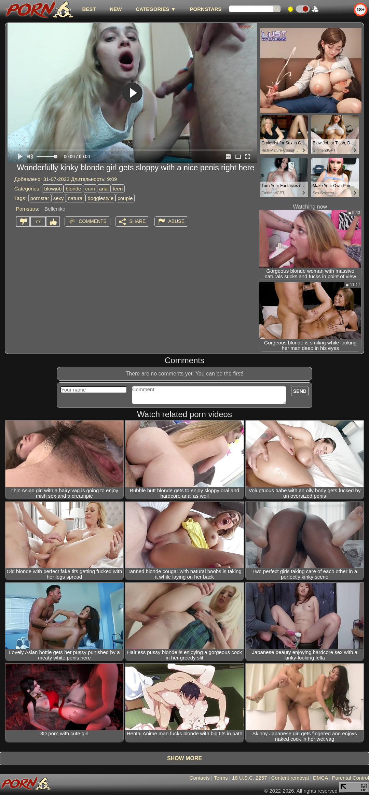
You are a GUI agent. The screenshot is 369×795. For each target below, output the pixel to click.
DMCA (320, 778)
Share (137, 221)
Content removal (290, 778)
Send (299, 391)
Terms (221, 778)
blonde (73, 188)
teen (118, 188)
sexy (58, 198)
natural (76, 198)
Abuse (176, 221)
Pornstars (206, 9)
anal (104, 188)
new (116, 9)
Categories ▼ (156, 9)
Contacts (200, 778)
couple (125, 198)
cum (90, 188)
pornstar (39, 198)
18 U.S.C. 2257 (249, 778)
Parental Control (350, 778)
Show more (184, 758)
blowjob (53, 188)
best (89, 9)
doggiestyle (100, 198)
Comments (93, 221)
